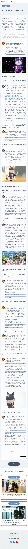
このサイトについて (13, 538)
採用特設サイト (14, 451)
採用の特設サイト (9, 283)
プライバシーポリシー (13, 535)
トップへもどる (14, 464)
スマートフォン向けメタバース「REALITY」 (15, 96)
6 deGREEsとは (14, 533)
